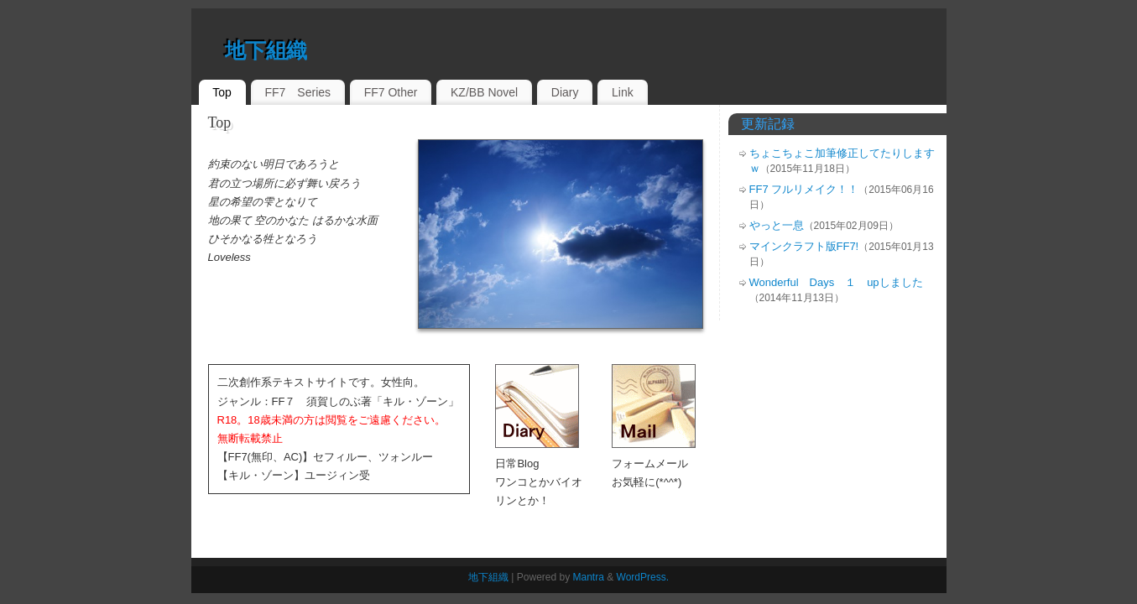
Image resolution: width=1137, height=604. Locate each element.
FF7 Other (391, 92)
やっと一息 (776, 225)
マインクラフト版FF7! (804, 246)
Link (623, 92)
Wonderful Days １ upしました (836, 282)
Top (222, 92)
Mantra (588, 577)
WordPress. (643, 577)
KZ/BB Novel (484, 92)
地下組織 (266, 50)
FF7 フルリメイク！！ (804, 189)
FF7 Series (297, 92)
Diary (565, 92)
